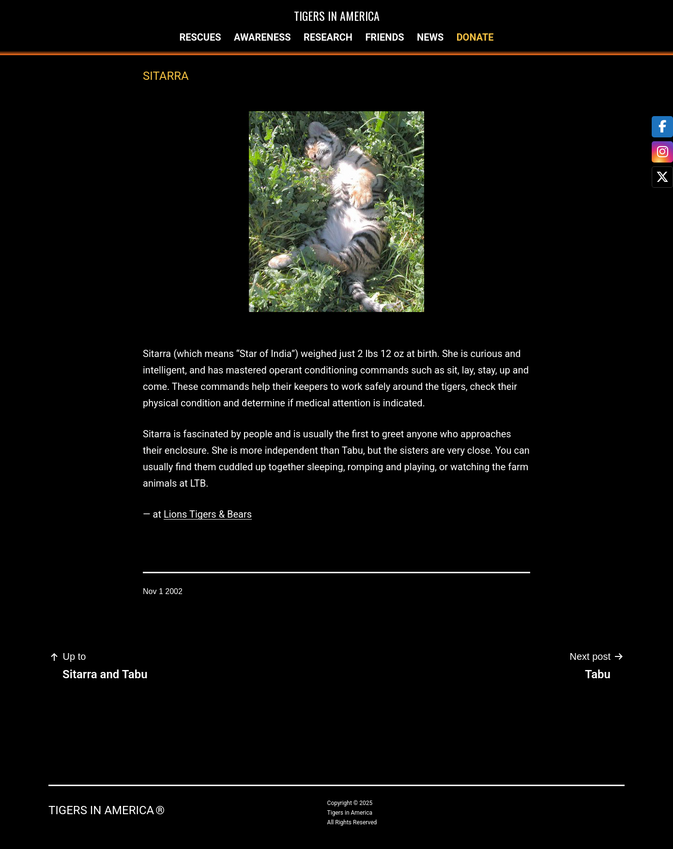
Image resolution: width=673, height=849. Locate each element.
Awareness (262, 37)
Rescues (200, 37)
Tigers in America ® (106, 810)
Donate (475, 37)
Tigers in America (337, 15)
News (430, 37)
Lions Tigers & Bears (208, 514)
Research (328, 37)
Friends (384, 37)
